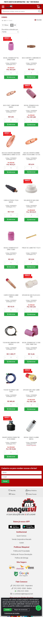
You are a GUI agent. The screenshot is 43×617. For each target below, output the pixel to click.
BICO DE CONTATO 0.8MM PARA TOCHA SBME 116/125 (31, 153)
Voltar (38, 20)
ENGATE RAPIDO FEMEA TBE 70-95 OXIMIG (11, 438)
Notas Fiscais (31, 494)
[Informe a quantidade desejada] (11, 73)
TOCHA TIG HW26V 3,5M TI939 (11, 390)
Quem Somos (21, 536)
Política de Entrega (21, 558)
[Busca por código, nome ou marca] (20, 11)
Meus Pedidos (31, 490)
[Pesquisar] (39, 11)
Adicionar (11, 77)
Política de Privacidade (21, 551)
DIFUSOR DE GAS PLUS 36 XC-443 (31, 296)
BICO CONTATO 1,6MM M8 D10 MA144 (31, 58)
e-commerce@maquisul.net (21, 594)
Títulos (12, 494)
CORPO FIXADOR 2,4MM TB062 (11, 296)
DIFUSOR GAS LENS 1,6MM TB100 (31, 390)
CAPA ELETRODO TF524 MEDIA (11, 201)
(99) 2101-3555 (21, 591)
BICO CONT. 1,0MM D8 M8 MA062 (11, 106)
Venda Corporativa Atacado (21, 539)
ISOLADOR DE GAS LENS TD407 (31, 201)
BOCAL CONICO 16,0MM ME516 (31, 438)
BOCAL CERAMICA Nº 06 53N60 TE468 (11, 58)
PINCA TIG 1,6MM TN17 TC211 (31, 248)
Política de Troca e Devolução (21, 554)
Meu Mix (12, 490)
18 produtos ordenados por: (9, 29)
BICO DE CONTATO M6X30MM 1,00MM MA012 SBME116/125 (11, 153)
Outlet (21, 543)
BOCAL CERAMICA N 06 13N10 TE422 (31, 106)
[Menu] (3, 6)
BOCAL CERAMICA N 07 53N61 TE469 (11, 248)
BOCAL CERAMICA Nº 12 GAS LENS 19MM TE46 (31, 343)
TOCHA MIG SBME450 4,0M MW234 (11, 343)
